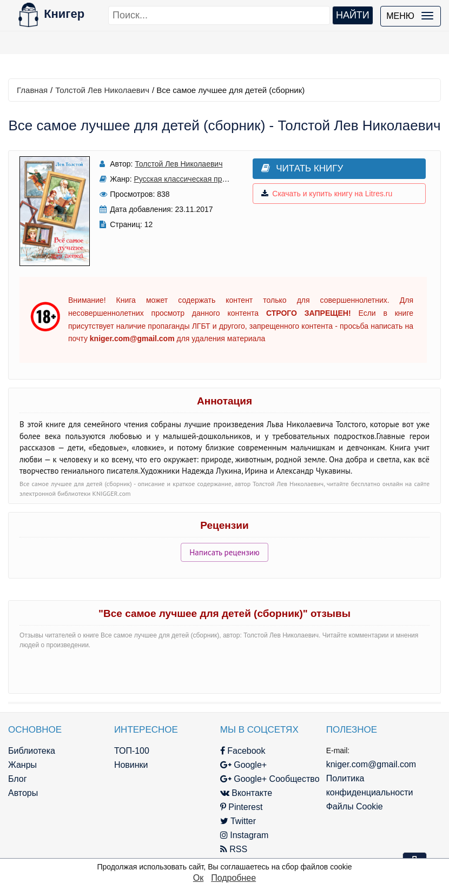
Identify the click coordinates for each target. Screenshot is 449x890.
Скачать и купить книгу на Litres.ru (326, 193)
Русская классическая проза (184, 179)
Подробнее (233, 877)
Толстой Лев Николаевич (102, 90)
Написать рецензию (224, 552)
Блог (17, 778)
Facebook (243, 750)
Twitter (238, 821)
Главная (32, 90)
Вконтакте (246, 793)
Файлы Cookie (354, 806)
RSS (233, 849)
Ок (198, 877)
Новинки (131, 764)
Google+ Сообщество (270, 778)
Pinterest (241, 807)
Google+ (243, 764)
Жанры (22, 764)
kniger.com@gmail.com (371, 764)
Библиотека (31, 750)
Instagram (244, 835)
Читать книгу (302, 168)
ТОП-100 (131, 750)
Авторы (23, 793)
